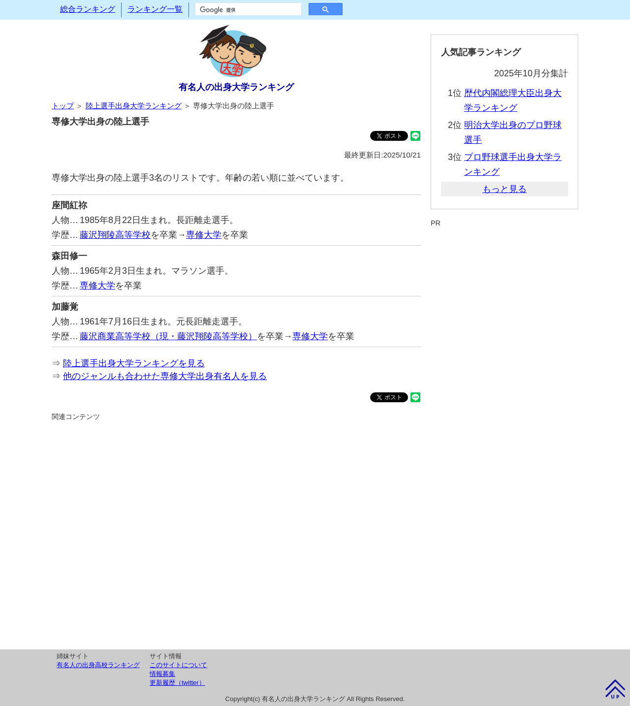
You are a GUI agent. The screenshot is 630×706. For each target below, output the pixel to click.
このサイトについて (178, 665)
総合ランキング (87, 9)
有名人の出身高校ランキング (98, 665)
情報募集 (162, 673)
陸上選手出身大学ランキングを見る (134, 363)
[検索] (247, 9)
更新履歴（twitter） (177, 682)
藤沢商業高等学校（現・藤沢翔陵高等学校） (168, 336)
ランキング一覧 (155, 9)
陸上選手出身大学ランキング (134, 105)
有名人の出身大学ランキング (236, 87)
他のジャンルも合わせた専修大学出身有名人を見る (165, 376)
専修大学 (203, 235)
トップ (63, 105)
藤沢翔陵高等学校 (115, 235)
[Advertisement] (236, 533)
